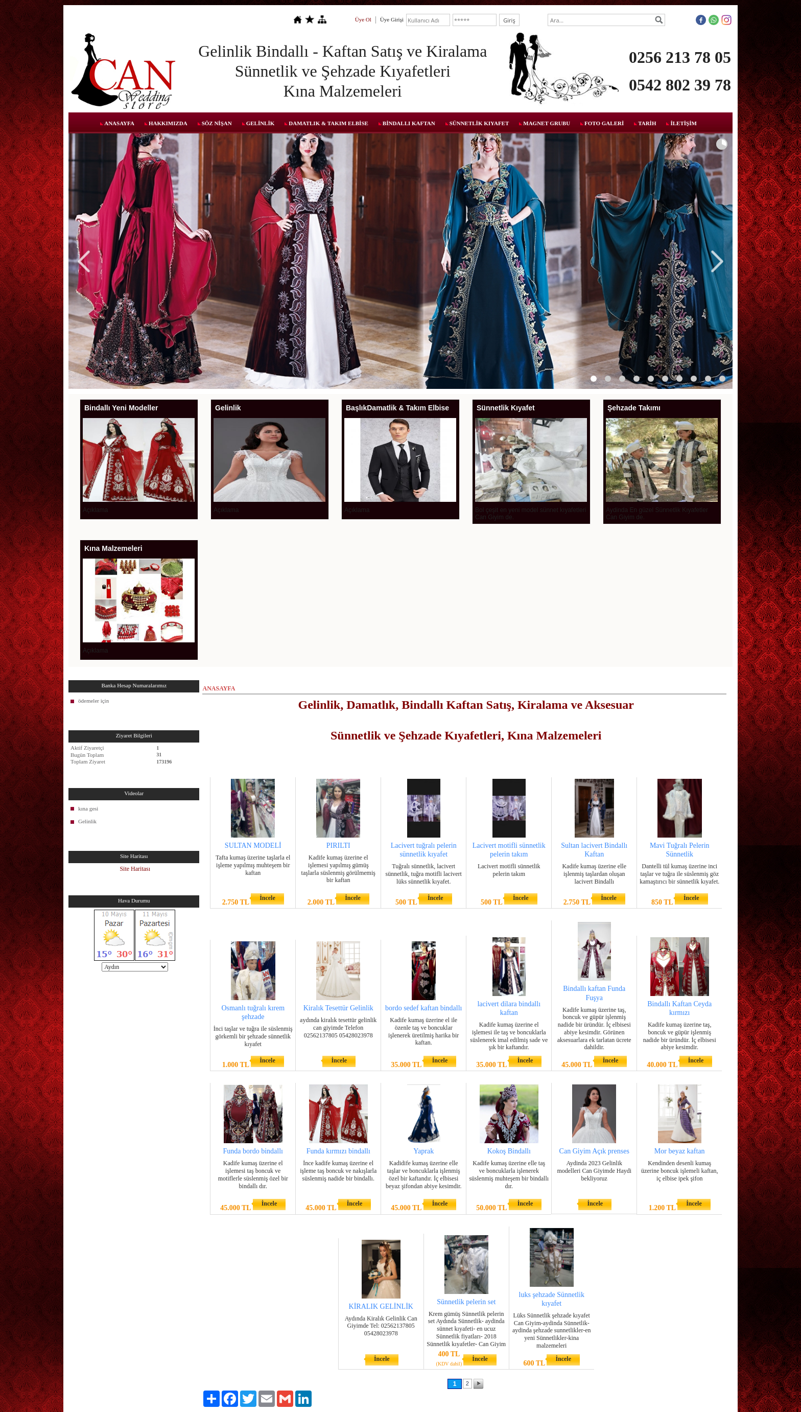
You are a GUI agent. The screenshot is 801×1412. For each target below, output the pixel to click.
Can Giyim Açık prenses (594, 1151)
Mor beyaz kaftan (679, 1151)
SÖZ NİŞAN (217, 123)
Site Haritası (135, 868)
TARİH (647, 123)
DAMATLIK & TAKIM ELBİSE (328, 123)
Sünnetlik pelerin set (466, 1302)
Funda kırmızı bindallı (338, 1151)
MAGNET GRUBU (546, 123)
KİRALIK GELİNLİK (381, 1306)
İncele (267, 897)
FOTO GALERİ (604, 123)
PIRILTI (338, 845)
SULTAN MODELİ (253, 845)
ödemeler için (93, 701)
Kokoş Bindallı (509, 1151)
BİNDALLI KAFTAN (409, 123)
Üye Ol (363, 19)
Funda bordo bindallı (253, 1151)
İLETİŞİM (683, 123)
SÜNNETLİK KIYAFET (479, 123)
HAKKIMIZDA (168, 123)
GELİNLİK (260, 123)
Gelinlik (87, 821)
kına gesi (88, 808)
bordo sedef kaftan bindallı (423, 1008)
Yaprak (423, 1151)
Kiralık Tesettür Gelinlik (338, 1008)
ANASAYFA (119, 123)
